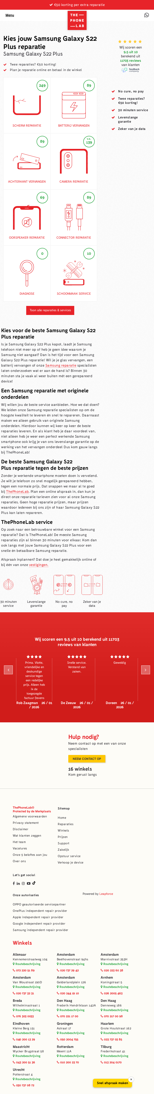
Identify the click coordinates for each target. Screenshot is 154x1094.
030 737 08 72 (23, 1085)
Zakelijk (63, 849)
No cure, (131, 91)
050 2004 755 (67, 1039)
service (133, 110)
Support (63, 843)
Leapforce (106, 893)
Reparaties (65, 824)
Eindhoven (21, 1023)
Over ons (19, 861)
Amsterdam (66, 954)
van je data (132, 129)
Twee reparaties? (131, 101)
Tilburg (106, 1047)
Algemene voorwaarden (30, 816)
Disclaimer (20, 829)
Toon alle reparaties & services (50, 310)
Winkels (63, 830)
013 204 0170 (111, 1062)
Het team (19, 842)
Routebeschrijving (26, 964)
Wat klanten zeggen (27, 835)
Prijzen (63, 837)
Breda (17, 1000)
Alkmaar (19, 954)
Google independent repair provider (39, 923)
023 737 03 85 (111, 1039)
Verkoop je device (70, 862)
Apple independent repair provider (38, 917)
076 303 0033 (23, 1016)
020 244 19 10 (68, 993)
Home (62, 817)
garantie (128, 119)
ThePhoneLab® (32, 809)
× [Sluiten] (131, 1079)
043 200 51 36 (24, 1062)
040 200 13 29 (24, 1039)
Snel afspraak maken (112, 1083)
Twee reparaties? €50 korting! (33, 64)
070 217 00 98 (112, 1016)
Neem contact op (87, 759)
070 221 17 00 (67, 1016)
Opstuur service (69, 856)
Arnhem (107, 977)
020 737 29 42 (68, 970)
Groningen (65, 1023)
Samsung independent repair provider (40, 930)
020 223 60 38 (112, 970)
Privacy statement (26, 822)
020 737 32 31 (23, 993)
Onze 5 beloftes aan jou (30, 854)
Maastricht (21, 1047)
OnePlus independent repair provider (40, 910)
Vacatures (20, 848)
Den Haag (64, 1000)
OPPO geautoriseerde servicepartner (39, 904)
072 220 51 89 (24, 970)
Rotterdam (65, 1047)
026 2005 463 (111, 993)
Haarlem (107, 1023)
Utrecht (19, 1070)
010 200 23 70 (68, 1062)
